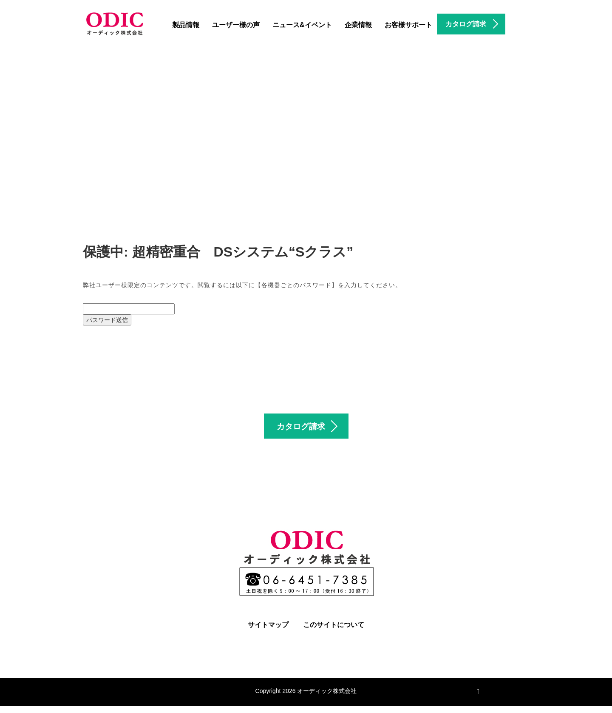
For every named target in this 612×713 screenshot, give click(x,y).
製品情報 (185, 25)
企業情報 (358, 25)
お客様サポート (408, 25)
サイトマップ (268, 632)
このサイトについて (333, 632)
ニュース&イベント (302, 25)
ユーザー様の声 (236, 25)
